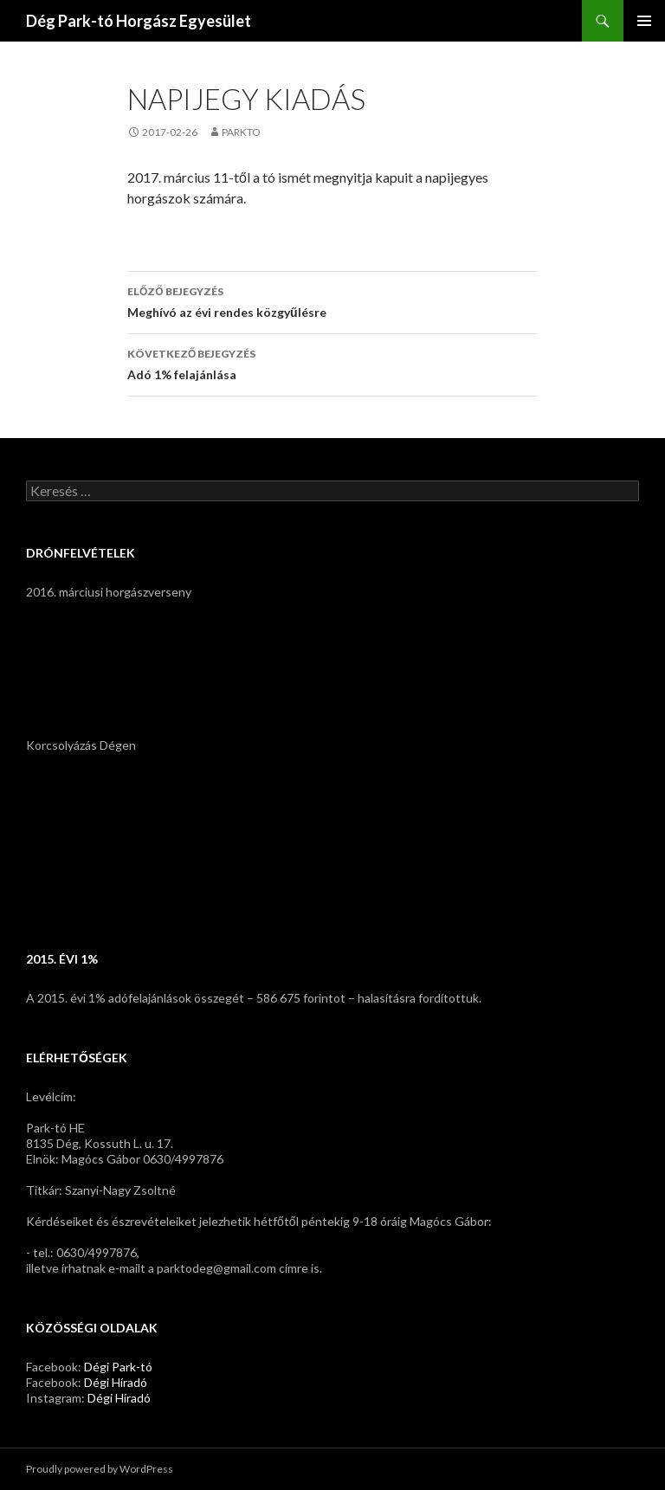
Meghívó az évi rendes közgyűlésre (332, 300)
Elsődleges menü (644, 21)
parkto (241, 132)
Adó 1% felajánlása (332, 363)
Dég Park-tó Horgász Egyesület (138, 20)
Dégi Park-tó (118, 1366)
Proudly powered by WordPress (99, 1468)
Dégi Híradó (115, 1382)
